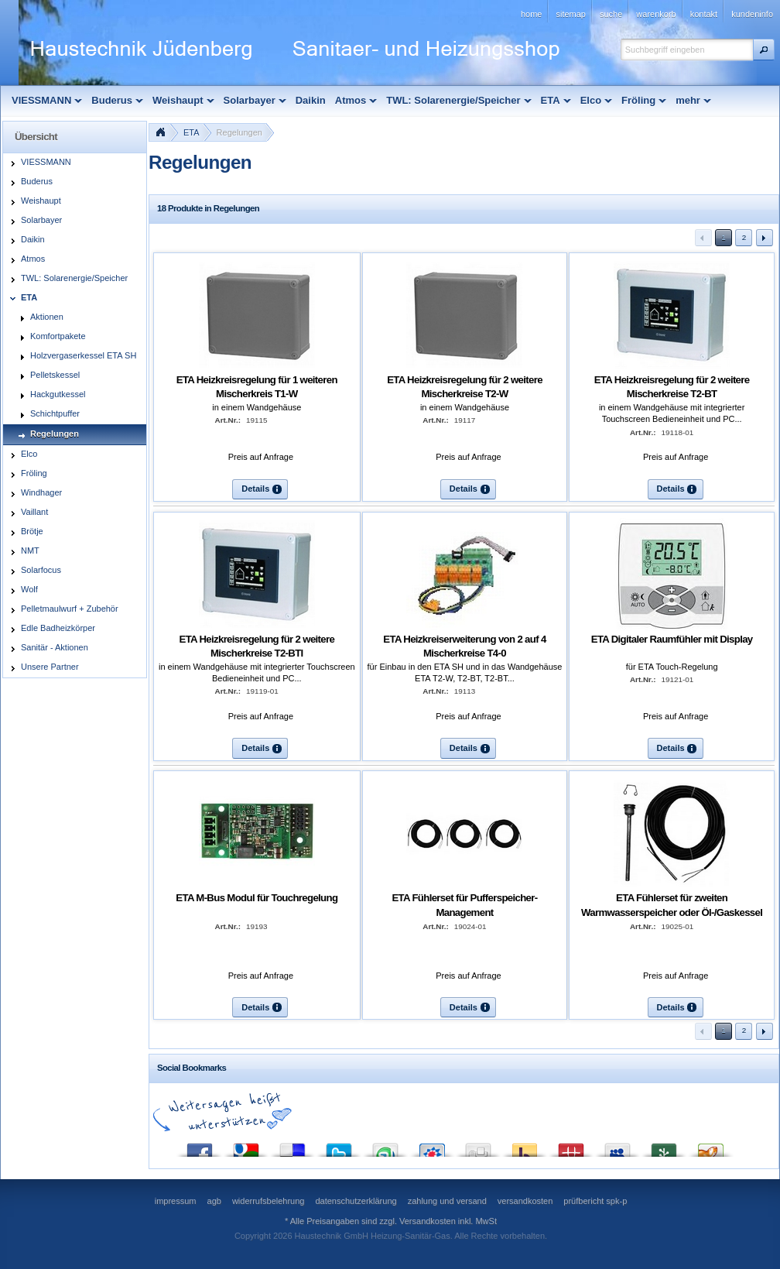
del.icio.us (292, 1146)
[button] (764, 49)
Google (246, 1146)
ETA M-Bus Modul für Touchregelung (256, 898)
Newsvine (664, 1146)
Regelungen (239, 132)
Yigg (710, 1146)
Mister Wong (571, 1146)
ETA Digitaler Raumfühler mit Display (672, 639)
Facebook (199, 1146)
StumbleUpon (385, 1146)
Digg (478, 1146)
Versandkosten (427, 1221)
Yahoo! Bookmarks (524, 1146)
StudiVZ (432, 1146)
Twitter (339, 1146)
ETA (191, 132)
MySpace (617, 1146)
